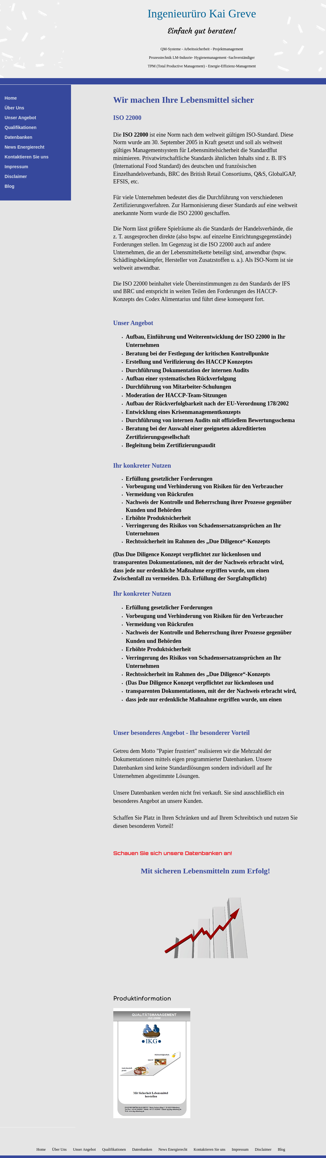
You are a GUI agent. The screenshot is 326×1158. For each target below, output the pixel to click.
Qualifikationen (21, 127)
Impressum (16, 166)
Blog (10, 186)
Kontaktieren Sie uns (27, 156)
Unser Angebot (20, 117)
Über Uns (14, 107)
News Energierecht (24, 147)
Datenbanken (19, 137)
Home (11, 98)
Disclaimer (16, 176)
